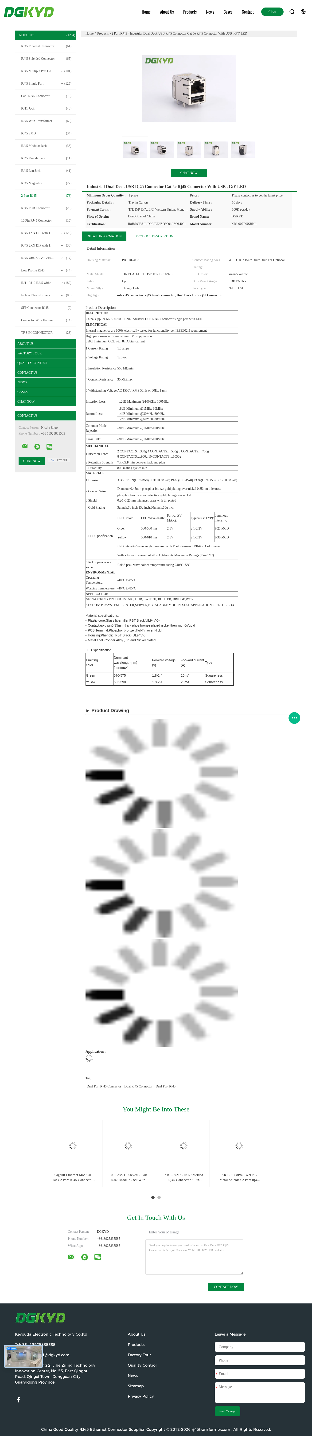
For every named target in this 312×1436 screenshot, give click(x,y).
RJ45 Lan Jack (46, 171)
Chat (273, 11)
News (210, 12)
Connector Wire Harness (46, 320)
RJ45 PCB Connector (46, 208)
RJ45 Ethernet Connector (46, 46)
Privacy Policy (141, 1396)
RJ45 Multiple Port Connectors (46, 71)
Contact (248, 12)
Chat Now (26, 401)
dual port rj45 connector (104, 1086)
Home (146, 12)
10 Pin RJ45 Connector (46, 220)
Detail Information (104, 236)
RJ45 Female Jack (46, 158)
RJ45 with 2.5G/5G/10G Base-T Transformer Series (46, 258)
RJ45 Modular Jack (46, 146)
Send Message (227, 1411)
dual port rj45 (166, 1086)
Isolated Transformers (46, 295)
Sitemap (136, 1386)
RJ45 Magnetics (46, 183)
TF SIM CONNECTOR (46, 332)
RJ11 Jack (46, 108)
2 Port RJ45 (46, 195)
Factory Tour (29, 353)
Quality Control (32, 363)
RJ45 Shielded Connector (46, 58)
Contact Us (27, 372)
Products (190, 12)
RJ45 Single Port (46, 83)
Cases (228, 12)
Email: (42, 1355)
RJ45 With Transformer (46, 121)
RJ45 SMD (46, 133)
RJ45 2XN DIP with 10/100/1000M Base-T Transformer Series (46, 245)
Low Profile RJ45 (46, 270)
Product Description (154, 236)
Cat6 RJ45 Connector (46, 96)
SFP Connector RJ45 (46, 308)
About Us (167, 12)
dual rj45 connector (138, 1086)
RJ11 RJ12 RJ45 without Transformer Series (46, 283)
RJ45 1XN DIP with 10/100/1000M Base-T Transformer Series (46, 233)
